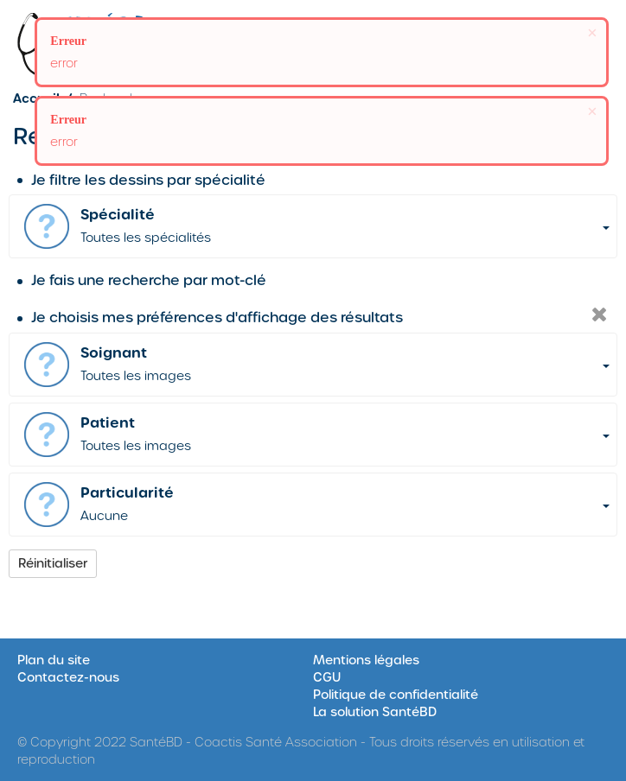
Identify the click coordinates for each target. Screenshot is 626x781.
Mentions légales (366, 660)
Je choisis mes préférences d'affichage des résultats (210, 317)
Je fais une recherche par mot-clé (141, 280)
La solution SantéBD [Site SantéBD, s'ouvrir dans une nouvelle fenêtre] (375, 712)
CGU (327, 677)
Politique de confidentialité (395, 694)
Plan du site (53, 660)
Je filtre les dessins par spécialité (141, 180)
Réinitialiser (52, 563)
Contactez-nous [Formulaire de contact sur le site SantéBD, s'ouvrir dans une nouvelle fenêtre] (68, 677)
